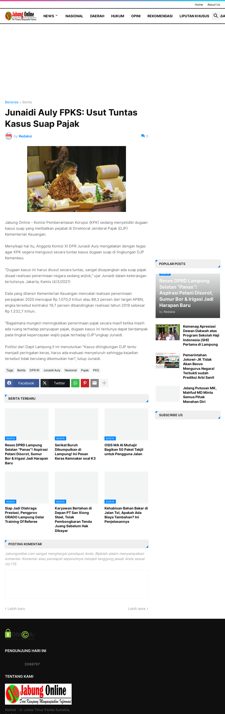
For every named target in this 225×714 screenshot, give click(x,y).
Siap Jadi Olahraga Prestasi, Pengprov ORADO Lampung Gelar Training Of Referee (24, 515)
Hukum (117, 16)
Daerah (97, 16)
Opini (136, 16)
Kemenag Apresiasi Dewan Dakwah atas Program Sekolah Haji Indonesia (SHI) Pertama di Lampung (201, 335)
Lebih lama (136, 608)
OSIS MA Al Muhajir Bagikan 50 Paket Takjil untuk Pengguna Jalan (123, 449)
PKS (96, 370)
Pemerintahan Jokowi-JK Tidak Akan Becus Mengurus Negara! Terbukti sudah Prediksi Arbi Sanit (199, 366)
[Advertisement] (76, 65)
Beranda (12, 102)
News (48, 16)
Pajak (85, 370)
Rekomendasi (160, 16)
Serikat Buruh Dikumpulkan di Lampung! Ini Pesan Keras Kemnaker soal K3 (75, 452)
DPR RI (34, 370)
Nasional (74, 16)
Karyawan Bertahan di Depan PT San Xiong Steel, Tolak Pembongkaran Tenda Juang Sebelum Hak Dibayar (73, 519)
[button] (216, 16)
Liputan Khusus (194, 16)
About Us (213, 4)
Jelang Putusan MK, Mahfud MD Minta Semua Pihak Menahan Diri (200, 395)
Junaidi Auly (52, 370)
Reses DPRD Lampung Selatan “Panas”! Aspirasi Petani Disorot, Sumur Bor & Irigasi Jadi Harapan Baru (26, 454)
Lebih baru (16, 608)
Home (199, 4)
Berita (27, 102)
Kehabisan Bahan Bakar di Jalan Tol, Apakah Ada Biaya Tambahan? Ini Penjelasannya (126, 515)
